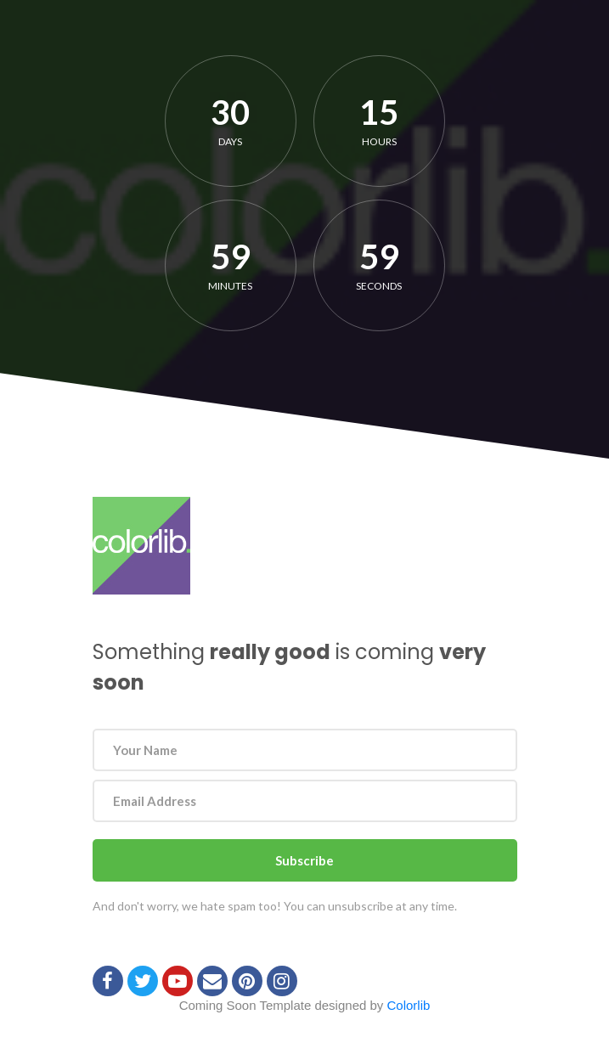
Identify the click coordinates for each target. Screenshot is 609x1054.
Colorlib (409, 1005)
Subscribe (304, 860)
